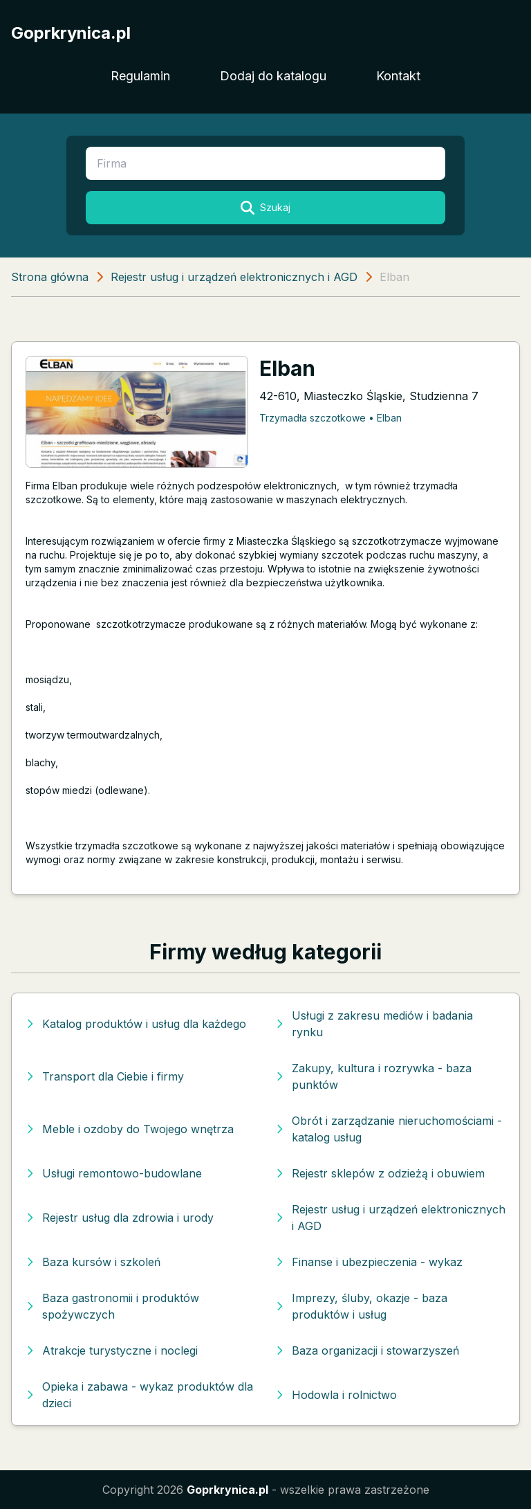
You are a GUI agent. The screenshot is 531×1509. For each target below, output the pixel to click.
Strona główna (49, 277)
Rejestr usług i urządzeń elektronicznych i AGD (234, 277)
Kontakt (398, 76)
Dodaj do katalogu (273, 76)
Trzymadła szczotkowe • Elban (330, 418)
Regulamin (140, 76)
